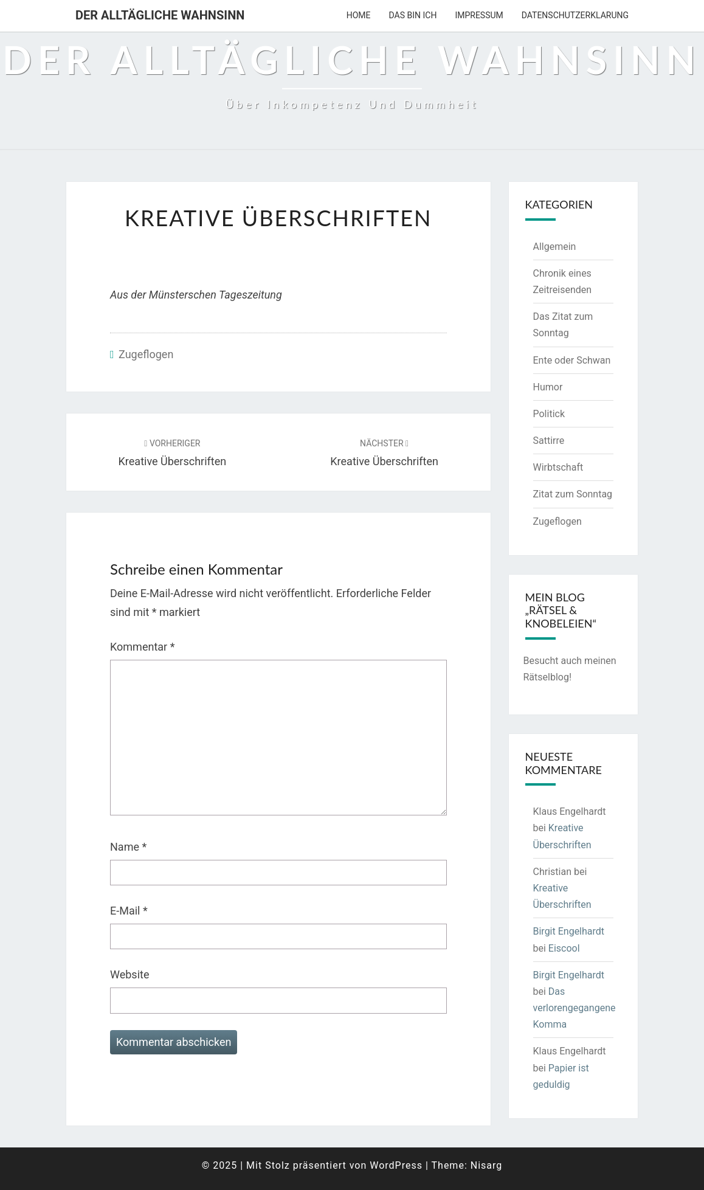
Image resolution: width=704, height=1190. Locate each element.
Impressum (479, 15)
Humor (548, 387)
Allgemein (554, 246)
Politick (549, 414)
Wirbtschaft (558, 467)
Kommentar (142, 646)
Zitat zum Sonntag (573, 494)
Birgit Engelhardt (569, 931)
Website (129, 974)
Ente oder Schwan (572, 360)
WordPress (396, 1165)
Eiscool (564, 948)
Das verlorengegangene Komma (574, 1008)
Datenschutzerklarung (575, 15)
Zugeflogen (146, 354)
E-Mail (129, 910)
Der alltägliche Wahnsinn (159, 15)
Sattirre (549, 440)
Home (359, 15)
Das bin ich (413, 15)
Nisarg (487, 1165)
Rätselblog (546, 677)
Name (128, 846)
